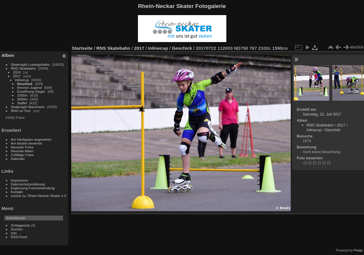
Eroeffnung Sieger (31, 91)
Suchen (17, 229)
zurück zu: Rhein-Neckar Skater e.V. (39, 196)
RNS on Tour (21, 111)
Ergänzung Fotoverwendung (33, 188)
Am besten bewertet (26, 143)
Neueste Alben (22, 151)
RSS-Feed (19, 237)
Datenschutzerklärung (28, 184)
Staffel (22, 103)
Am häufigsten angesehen (31, 139)
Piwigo (358, 250)
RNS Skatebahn (23, 68)
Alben (7, 55)
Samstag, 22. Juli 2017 (322, 114)
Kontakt (17, 192)
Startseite (82, 48)
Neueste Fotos (22, 147)
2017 (17, 76)
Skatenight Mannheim (28, 107)
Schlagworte (20, 225)
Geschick (25, 84)
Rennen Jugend (29, 87)
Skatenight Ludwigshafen (30, 64)
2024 (17, 72)
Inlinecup (22, 80)
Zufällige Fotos (22, 155)
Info (14, 233)
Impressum (19, 180)
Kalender (18, 159)
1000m (22, 95)
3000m (22, 99)
